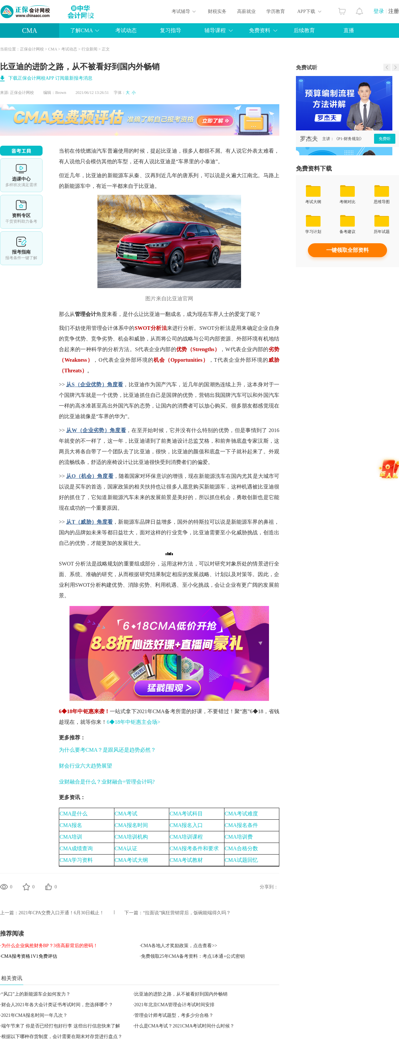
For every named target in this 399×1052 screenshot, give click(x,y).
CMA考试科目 (186, 813)
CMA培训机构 (131, 837)
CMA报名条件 (241, 825)
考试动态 (126, 30)
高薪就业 (246, 11)
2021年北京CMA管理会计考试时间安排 (174, 1004)
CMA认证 (126, 848)
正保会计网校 (32, 49)
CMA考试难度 (241, 813)
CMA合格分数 (241, 848)
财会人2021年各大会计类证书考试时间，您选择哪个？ (57, 1004)
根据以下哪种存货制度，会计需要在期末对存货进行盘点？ (61, 1036)
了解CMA (81, 30)
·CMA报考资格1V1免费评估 (28, 956)
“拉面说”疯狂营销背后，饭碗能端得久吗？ (187, 912)
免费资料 (259, 30)
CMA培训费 (239, 837)
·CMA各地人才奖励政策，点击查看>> (178, 945)
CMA (29, 30)
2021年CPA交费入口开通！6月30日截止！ (61, 912)
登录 (378, 11)
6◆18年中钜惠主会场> (133, 722)
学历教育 (275, 11)
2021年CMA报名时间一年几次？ (34, 1015)
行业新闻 (89, 49)
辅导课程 (215, 30)
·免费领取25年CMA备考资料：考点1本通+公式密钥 (192, 956)
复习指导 (170, 30)
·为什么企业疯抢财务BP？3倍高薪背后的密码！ (49, 945)
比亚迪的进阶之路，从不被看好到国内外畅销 (180, 994)
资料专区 (21, 211)
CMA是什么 (73, 813)
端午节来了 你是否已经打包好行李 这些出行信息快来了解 (60, 1025)
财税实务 (217, 11)
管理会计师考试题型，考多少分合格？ (173, 1015)
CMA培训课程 (186, 837)
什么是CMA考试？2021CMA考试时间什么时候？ (184, 1025)
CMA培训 (71, 837)
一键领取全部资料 (347, 250)
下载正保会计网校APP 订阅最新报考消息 (50, 78)
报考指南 (21, 248)
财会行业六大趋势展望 (85, 766)
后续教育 (304, 30)
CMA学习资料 (76, 860)
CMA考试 (126, 813)
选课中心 (21, 175)
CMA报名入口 (186, 825)
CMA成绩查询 (76, 848)
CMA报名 (71, 825)
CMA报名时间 (131, 825)
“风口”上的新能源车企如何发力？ (35, 994)
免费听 (385, 138)
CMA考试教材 (186, 860)
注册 (393, 11)
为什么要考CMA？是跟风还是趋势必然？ (107, 750)
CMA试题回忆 (241, 860)
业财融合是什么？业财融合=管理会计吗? (107, 782)
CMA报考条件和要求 (194, 848)
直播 (348, 30)
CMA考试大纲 (131, 860)
